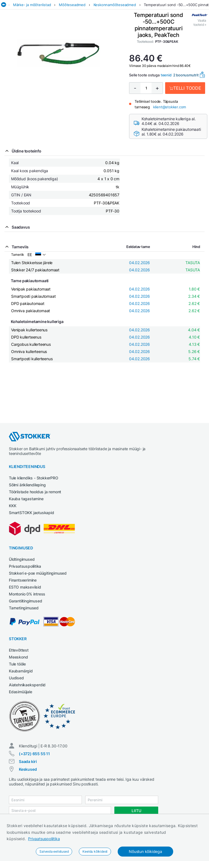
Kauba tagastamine (26, 498)
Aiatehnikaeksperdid (27, 684)
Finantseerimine (23, 580)
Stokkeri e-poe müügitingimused (38, 573)
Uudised (16, 677)
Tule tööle (17, 664)
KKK (12, 505)
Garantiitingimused (25, 601)
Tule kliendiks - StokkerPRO (33, 477)
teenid (166, 75)
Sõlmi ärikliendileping (27, 484)
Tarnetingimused (24, 607)
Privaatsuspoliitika (44, 838)
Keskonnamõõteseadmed (115, 4)
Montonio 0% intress (27, 594)
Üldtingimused (21, 559)
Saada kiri (28, 761)
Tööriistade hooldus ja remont (35, 491)
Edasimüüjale (20, 691)
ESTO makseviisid (25, 587)
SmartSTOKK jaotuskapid (31, 512)
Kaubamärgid (21, 671)
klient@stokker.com (169, 107)
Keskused (28, 769)
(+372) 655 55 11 (34, 753)
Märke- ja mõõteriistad (32, 4)
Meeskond (18, 657)
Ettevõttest (19, 650)
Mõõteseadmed (72, 4)
